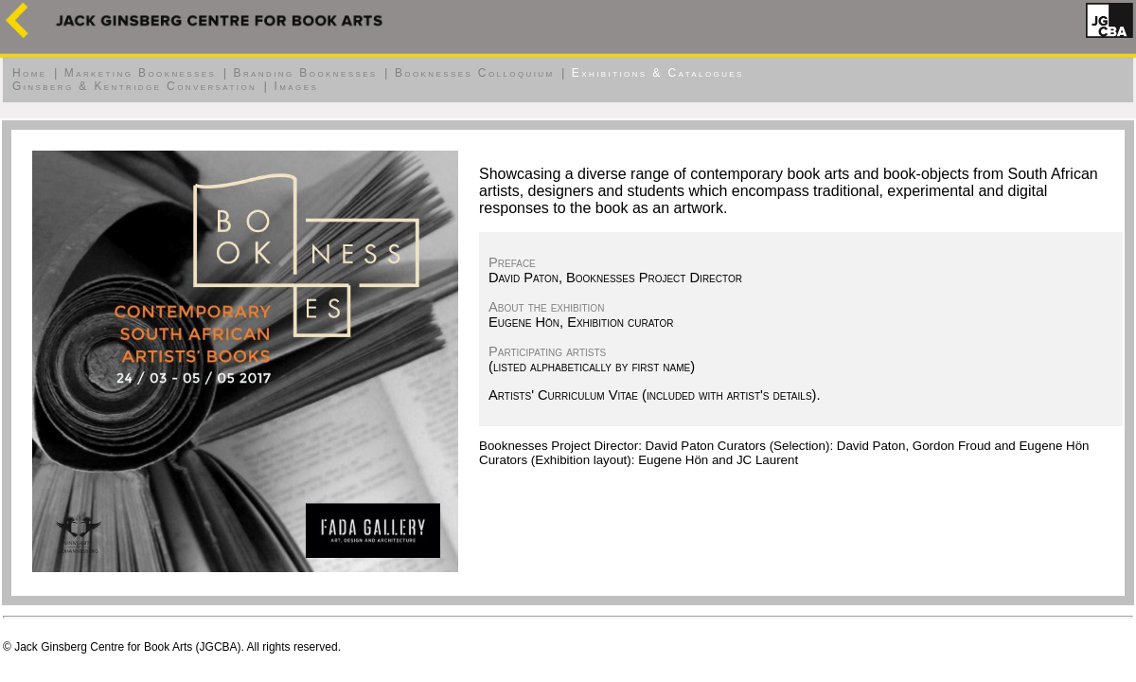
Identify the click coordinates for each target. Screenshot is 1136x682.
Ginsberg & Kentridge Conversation (134, 86)
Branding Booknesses (306, 73)
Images (296, 86)
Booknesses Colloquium (475, 73)
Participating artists (547, 351)
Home (29, 73)
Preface (512, 262)
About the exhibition (546, 306)
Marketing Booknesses (140, 73)
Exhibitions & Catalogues (658, 73)
